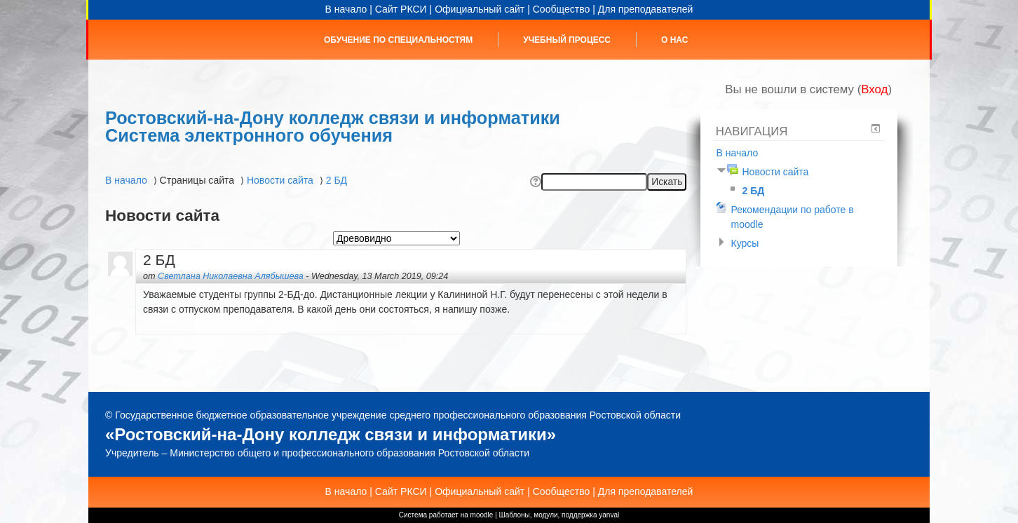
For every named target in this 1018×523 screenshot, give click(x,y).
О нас (674, 40)
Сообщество (561, 9)
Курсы (745, 243)
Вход (874, 89)
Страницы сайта (197, 180)
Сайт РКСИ (401, 9)
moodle (482, 515)
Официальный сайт (479, 9)
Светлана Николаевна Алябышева (231, 276)
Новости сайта (280, 180)
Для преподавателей (645, 9)
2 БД (336, 180)
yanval (609, 515)
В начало (346, 9)
